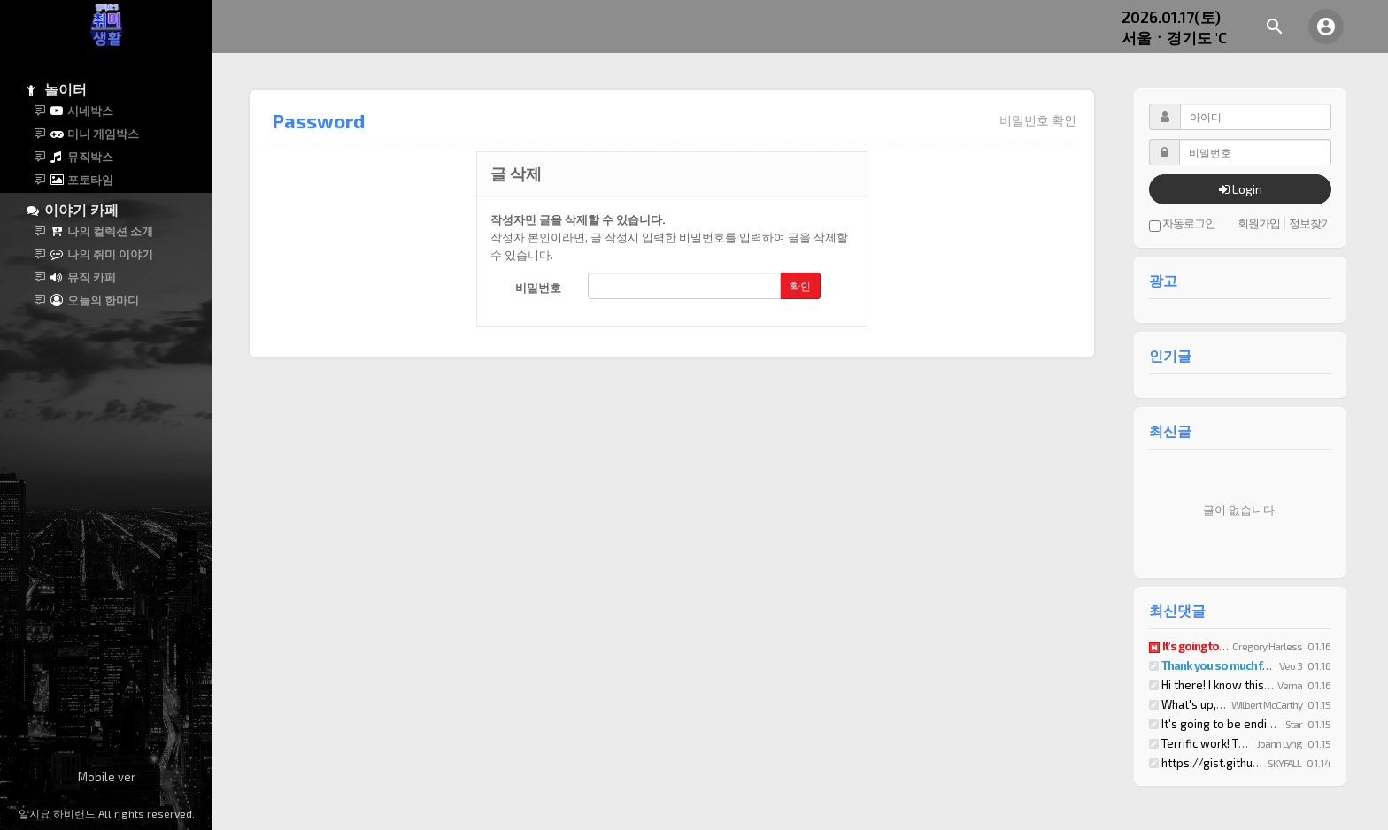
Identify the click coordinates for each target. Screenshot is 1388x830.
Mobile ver (106, 777)
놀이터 (57, 89)
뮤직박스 (80, 157)
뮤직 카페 (82, 277)
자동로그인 (1182, 224)
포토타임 (80, 180)
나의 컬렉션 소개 (100, 231)
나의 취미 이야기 (100, 254)
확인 (800, 286)
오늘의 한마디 (93, 300)
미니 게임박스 (93, 134)
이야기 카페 (73, 209)
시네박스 (80, 111)
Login (1240, 188)
